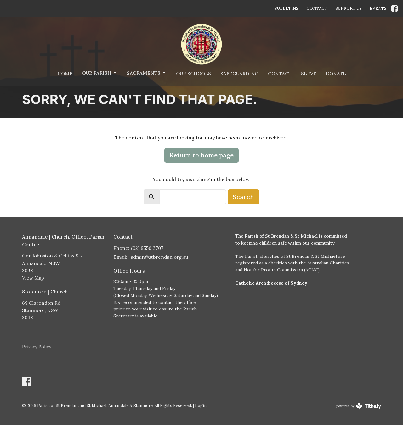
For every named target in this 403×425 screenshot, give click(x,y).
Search (243, 197)
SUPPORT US (348, 8)
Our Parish (99, 73)
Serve (308, 74)
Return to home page (201, 155)
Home (65, 74)
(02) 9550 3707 (147, 248)
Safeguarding (239, 74)
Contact (280, 74)
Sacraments (147, 73)
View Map (33, 278)
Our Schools (193, 74)
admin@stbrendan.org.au (159, 257)
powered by (358, 406)
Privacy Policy (36, 347)
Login (201, 405)
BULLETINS (286, 8)
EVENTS (378, 8)
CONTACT (316, 8)
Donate (336, 74)
